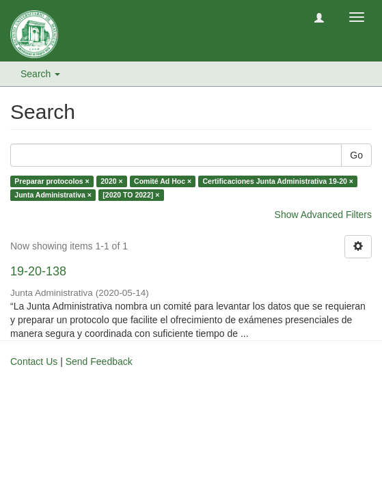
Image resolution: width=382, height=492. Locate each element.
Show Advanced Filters (323, 214)
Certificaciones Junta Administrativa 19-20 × (278, 181)
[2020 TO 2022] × (131, 195)
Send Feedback (99, 361)
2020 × (111, 181)
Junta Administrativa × (53, 195)
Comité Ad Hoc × (162, 181)
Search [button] (40, 73)
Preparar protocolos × (51, 181)
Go (356, 155)
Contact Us (33, 361)
